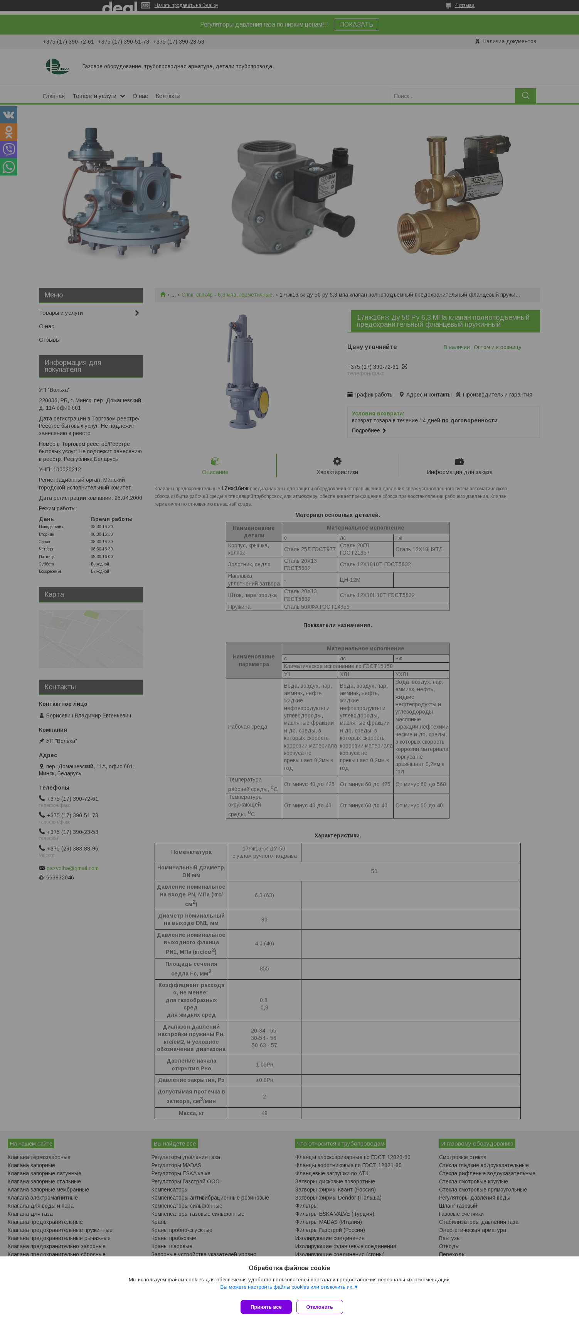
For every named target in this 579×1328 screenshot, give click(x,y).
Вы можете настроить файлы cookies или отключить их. (286, 1290)
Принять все (266, 1307)
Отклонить (323, 1307)
